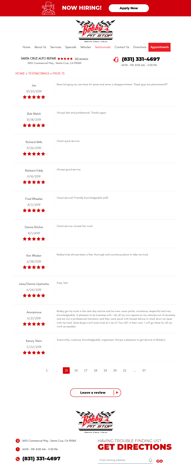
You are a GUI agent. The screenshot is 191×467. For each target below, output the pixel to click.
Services (55, 47)
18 (95, 370)
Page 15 (59, 73)
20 (115, 370)
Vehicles (85, 47)
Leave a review (93, 392)
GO (159, 461)
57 (144, 370)
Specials (70, 47)
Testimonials (102, 47)
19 (105, 370)
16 (76, 370)
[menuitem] (26, 47)
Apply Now (129, 8)
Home (26, 47)
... (56, 370)
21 (124, 370)
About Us (40, 47)
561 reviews (81, 58)
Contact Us (121, 47)
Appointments (159, 47)
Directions (139, 47)
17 (86, 370)
